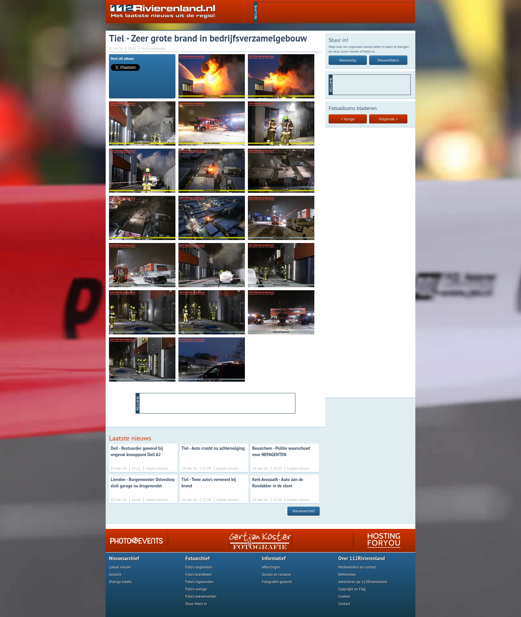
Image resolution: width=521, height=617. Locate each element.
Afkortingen (271, 567)
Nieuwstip (348, 60)
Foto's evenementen (200, 596)
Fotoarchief (197, 558)
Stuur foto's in (196, 603)
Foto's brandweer (198, 574)
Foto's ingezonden (199, 581)
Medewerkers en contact (357, 567)
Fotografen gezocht (277, 581)
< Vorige (348, 118)
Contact (344, 603)
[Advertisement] (335, 12)
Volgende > (388, 118)
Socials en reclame (276, 574)
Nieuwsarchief (303, 511)
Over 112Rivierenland (361, 558)
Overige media (120, 581)
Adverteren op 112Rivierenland (362, 581)
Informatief (274, 558)
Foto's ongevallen (199, 567)
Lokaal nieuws (120, 567)
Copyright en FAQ (351, 589)
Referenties (347, 574)
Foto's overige (196, 589)
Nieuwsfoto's (388, 60)
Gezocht (115, 574)
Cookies (344, 596)
